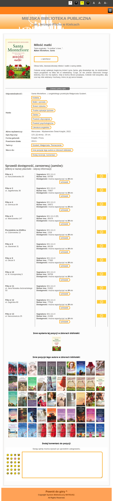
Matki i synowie (39, 102)
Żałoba (35, 115)
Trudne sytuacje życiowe (43, 110)
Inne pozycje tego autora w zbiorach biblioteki (52, 150)
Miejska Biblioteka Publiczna (56, 18)
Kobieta (36, 98)
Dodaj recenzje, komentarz (44, 155)
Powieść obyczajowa (41, 119)
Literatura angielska (41, 127)
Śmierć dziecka (39, 106)
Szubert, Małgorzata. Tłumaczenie (47, 145)
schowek (64, 182)
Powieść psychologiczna (43, 123)
